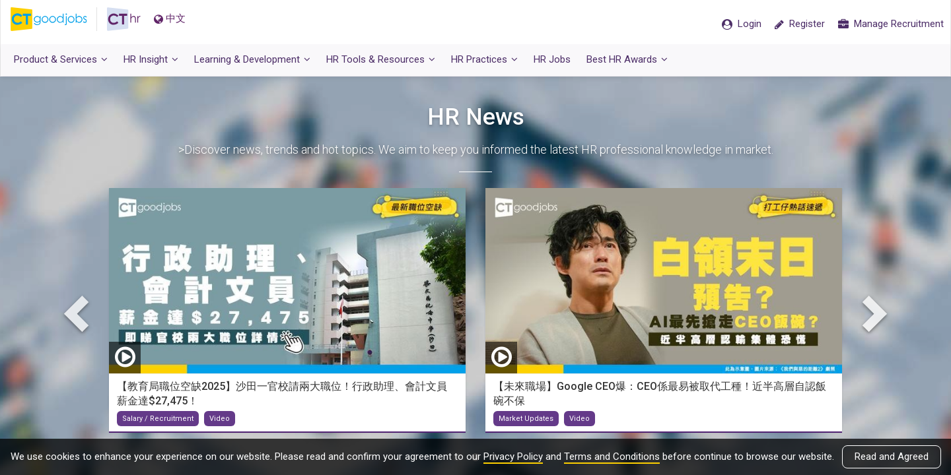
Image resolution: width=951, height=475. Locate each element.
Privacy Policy (513, 456)
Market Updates (526, 423)
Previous (79, 317)
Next (872, 317)
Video (219, 423)
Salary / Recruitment (158, 423)
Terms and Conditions (612, 456)
